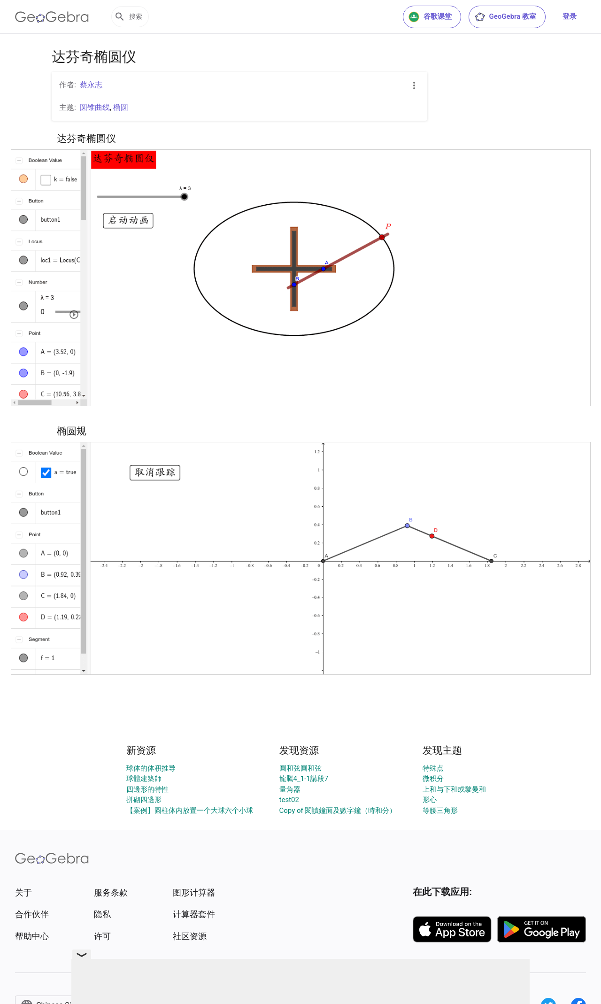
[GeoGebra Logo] (52, 17)
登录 (569, 16)
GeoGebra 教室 (505, 17)
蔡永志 (91, 84)
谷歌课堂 (430, 17)
